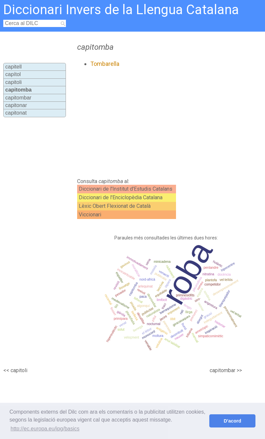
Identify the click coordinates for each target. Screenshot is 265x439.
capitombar (18, 97)
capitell (13, 66)
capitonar (16, 105)
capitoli (13, 82)
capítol (13, 74)
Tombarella (104, 63)
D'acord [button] (232, 421)
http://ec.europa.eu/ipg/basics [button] (45, 428)
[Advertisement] (146, 123)
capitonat (16, 113)
